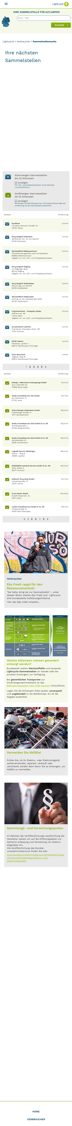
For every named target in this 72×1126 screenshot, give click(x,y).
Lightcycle (8, 41)
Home (36, 1111)
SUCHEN (59, 25)
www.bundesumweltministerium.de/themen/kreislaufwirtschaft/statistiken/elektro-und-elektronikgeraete (35, 857)
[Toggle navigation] (6, 3)
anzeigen (23, 183)
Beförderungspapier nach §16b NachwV (28, 685)
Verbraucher (23, 41)
